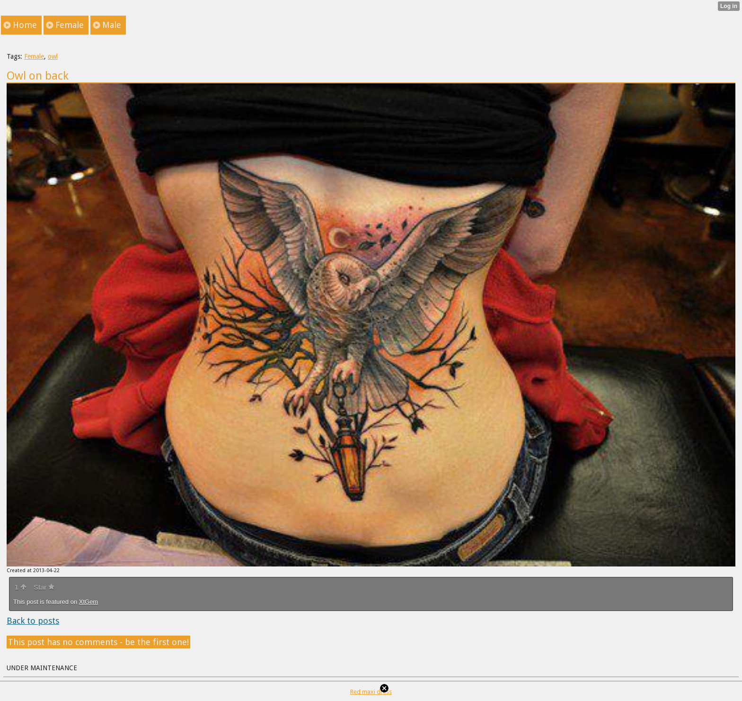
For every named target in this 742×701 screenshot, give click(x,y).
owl (53, 56)
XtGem (88, 601)
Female (34, 56)
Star (44, 587)
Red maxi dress (371, 691)
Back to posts (33, 621)
